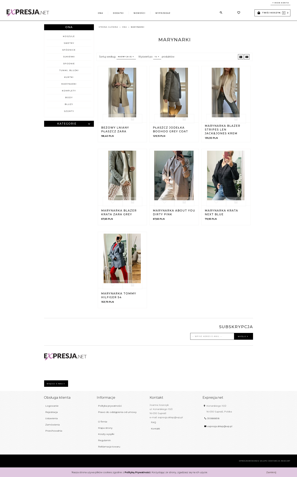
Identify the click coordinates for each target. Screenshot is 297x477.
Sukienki (69, 56)
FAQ (153, 422)
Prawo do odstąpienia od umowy (117, 412)
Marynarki (69, 84)
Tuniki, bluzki (69, 70)
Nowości (139, 13)
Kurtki (69, 77)
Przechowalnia (53, 430)
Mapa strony (105, 427)
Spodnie (69, 63)
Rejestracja (51, 412)
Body (69, 97)
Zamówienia (52, 424)
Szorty (69, 111)
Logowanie (52, 405)
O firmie (102, 421)
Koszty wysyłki (106, 434)
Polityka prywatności (110, 405)
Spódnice (69, 50)
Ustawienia (51, 418)
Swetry (69, 43)
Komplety (69, 90)
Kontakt (155, 428)
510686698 (211, 418)
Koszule (69, 36)
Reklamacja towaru (109, 446)
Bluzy (69, 104)
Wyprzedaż (162, 13)
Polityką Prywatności (137, 472)
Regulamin (104, 440)
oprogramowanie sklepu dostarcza (259, 461)
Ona (100, 13)
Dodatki (118, 13)
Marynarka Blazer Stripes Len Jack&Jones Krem (222, 129)
